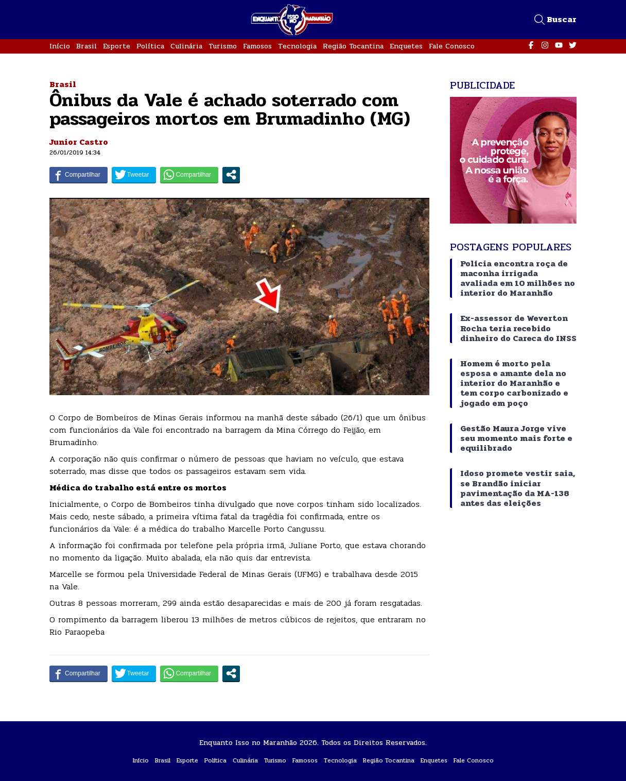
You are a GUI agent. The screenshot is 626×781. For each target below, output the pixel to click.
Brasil (86, 46)
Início (59, 46)
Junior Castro (78, 141)
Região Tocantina (353, 46)
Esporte (116, 46)
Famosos (257, 46)
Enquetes (406, 46)
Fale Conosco (452, 46)
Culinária (186, 46)
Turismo (222, 46)
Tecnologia (297, 46)
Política (150, 46)
